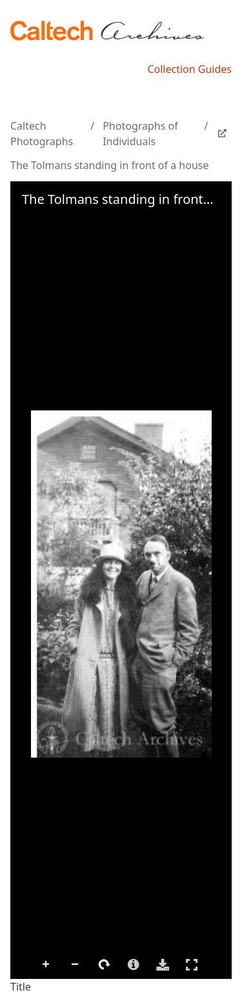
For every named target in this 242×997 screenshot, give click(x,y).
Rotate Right (104, 964)
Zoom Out (75, 964)
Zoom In (46, 964)
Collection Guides (189, 69)
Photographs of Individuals (140, 133)
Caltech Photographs (41, 133)
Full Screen (191, 964)
